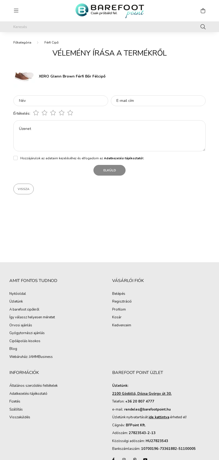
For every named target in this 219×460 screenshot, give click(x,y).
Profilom (119, 310)
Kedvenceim (121, 325)
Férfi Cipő (51, 42)
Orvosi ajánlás (20, 325)
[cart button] (203, 10)
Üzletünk (16, 302)
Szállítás (16, 410)
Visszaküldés (19, 417)
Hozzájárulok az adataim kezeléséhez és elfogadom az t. (82, 158)
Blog (13, 349)
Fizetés (14, 402)
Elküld (109, 170)
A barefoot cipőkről (24, 310)
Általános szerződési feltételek (33, 386)
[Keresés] (109, 26)
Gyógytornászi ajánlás (27, 333)
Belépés (118, 294)
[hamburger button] (16, 10)
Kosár (117, 317)
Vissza (23, 189)
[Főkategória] (22, 42)
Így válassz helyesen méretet (32, 317)
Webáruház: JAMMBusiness (31, 357)
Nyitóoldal (17, 294)
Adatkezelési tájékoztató (28, 394)
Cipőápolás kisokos (24, 341)
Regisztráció (122, 302)
